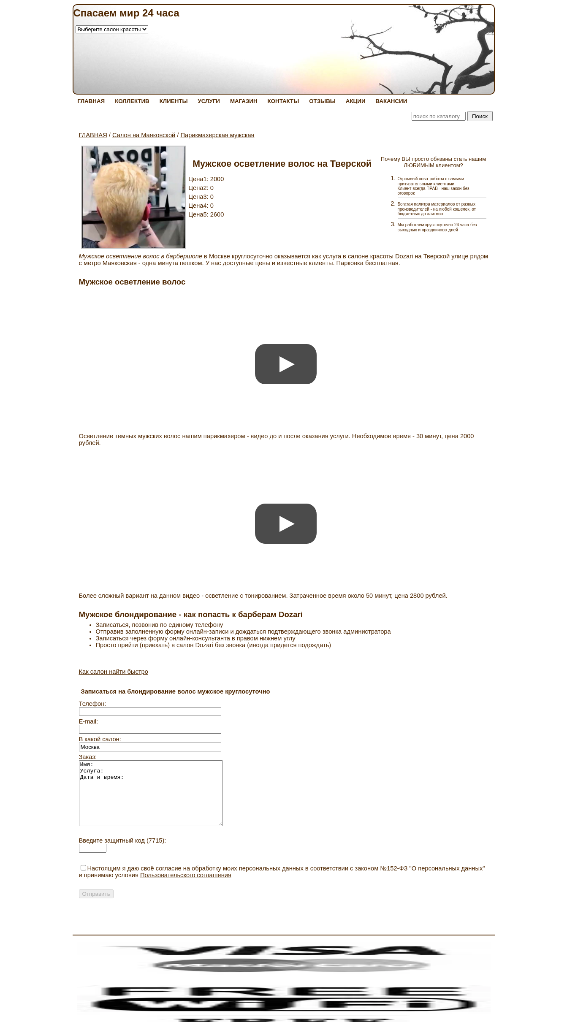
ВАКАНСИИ (391, 101)
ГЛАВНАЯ (91, 101)
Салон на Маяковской (143, 135)
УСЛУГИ (209, 101)
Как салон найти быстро (113, 671)
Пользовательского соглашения (185, 887)
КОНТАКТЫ (283, 101)
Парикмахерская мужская (217, 135)
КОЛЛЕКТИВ (132, 101)
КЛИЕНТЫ (174, 101)
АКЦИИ (356, 101)
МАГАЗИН (244, 101)
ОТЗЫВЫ (322, 101)
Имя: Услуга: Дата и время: (159, 799)
